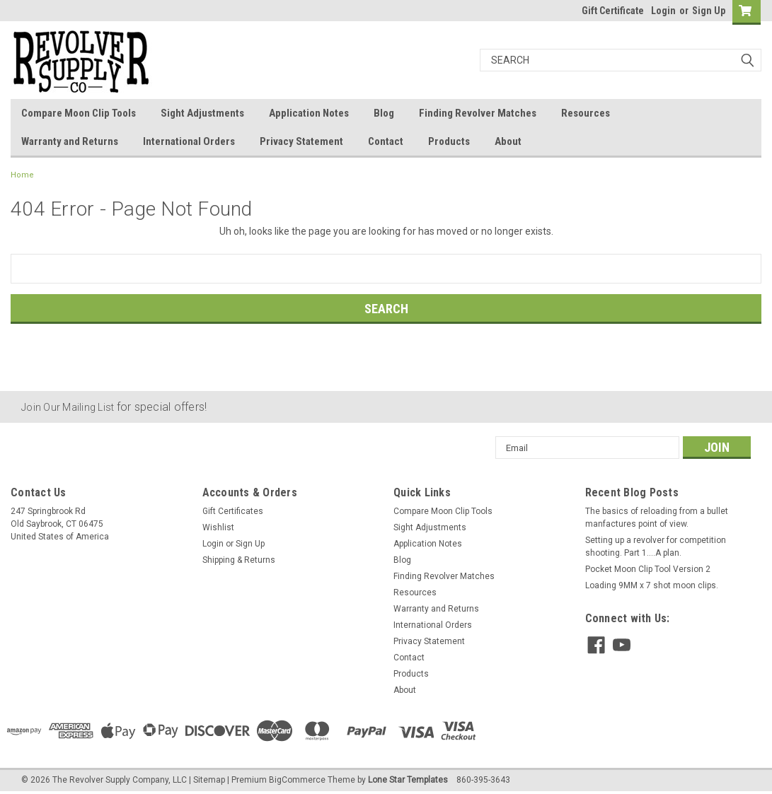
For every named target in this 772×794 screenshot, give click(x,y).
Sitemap (209, 780)
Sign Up (708, 10)
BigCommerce (297, 780)
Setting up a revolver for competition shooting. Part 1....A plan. (655, 546)
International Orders (189, 141)
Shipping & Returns (238, 560)
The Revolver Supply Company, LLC (119, 780)
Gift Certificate (613, 10)
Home (22, 175)
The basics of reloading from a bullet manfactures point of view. (656, 517)
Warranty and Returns (69, 141)
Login (663, 10)
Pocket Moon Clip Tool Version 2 (647, 569)
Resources (585, 113)
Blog (384, 113)
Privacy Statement (301, 141)
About (508, 141)
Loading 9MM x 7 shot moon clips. (651, 585)
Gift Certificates (232, 511)
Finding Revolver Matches (477, 113)
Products (449, 141)
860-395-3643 (483, 780)
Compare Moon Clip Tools (78, 113)
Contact (385, 141)
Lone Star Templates (408, 780)
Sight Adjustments (202, 113)
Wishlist (218, 527)
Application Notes (309, 113)
